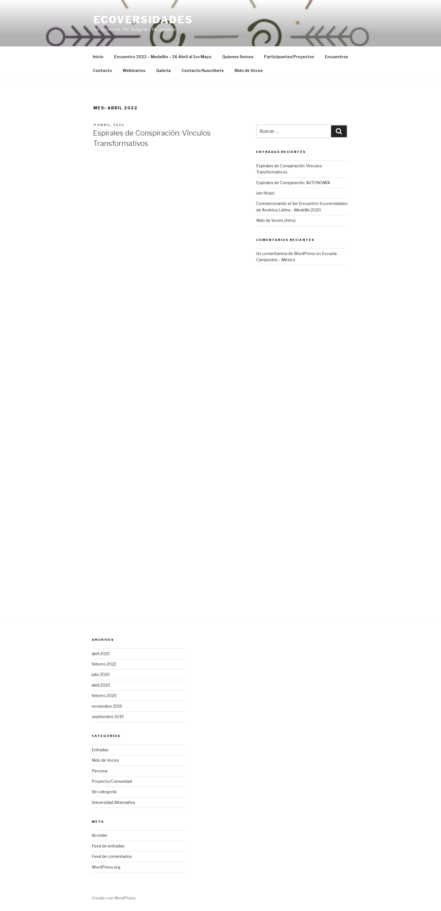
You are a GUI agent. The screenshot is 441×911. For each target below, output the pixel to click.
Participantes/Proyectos (289, 56)
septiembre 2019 (108, 716)
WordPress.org (106, 867)
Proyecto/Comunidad (112, 781)
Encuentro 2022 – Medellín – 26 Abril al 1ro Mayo (163, 56)
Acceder (99, 835)
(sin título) (265, 193)
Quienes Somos (237, 56)
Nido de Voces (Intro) (276, 220)
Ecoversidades (143, 19)
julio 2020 (101, 674)
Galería (163, 70)
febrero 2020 (104, 695)
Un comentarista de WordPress (285, 253)
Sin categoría (104, 791)
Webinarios (134, 70)
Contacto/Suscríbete (202, 70)
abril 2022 (101, 653)
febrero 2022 (104, 664)
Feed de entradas (108, 846)
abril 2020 (101, 685)
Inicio (98, 56)
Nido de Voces (249, 70)
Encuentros (336, 56)
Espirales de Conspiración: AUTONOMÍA (293, 182)
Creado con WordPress (114, 898)
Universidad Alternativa (113, 802)
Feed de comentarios (112, 856)
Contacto (102, 70)
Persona (99, 770)
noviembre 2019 (107, 706)
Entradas (100, 749)
